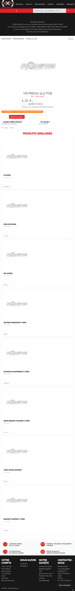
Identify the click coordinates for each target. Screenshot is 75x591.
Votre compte (6, 566)
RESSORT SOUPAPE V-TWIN (14, 519)
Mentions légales (45, 569)
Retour (70, 39)
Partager (4, 128)
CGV (40, 571)
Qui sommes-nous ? (46, 573)
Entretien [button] (50, 4)
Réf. (32, 96)
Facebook (24, 564)
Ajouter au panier (16, 117)
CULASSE (7, 175)
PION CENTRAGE (10, 224)
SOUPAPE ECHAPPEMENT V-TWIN (16, 372)
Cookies (42, 578)
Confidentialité (44, 580)
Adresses (4, 578)
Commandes (6, 573)
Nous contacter (65, 585)
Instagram (24, 566)
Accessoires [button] (60, 4)
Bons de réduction (7, 580)
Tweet (11, 128)
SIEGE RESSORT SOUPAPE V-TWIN (17, 421)
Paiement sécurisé (45, 576)
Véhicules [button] (29, 4)
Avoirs (3, 576)
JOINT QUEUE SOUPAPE (13, 470)
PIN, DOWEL (8, 273)
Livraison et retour (45, 566)
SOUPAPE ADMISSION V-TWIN (15, 323)
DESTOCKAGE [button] (19, 4)
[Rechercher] (47, 10)
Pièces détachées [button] (39, 4)
